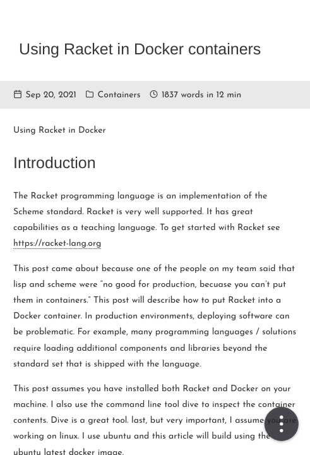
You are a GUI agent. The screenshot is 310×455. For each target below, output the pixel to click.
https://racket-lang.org (57, 243)
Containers (119, 95)
